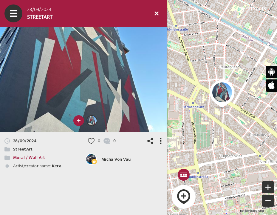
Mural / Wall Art (29, 157)
